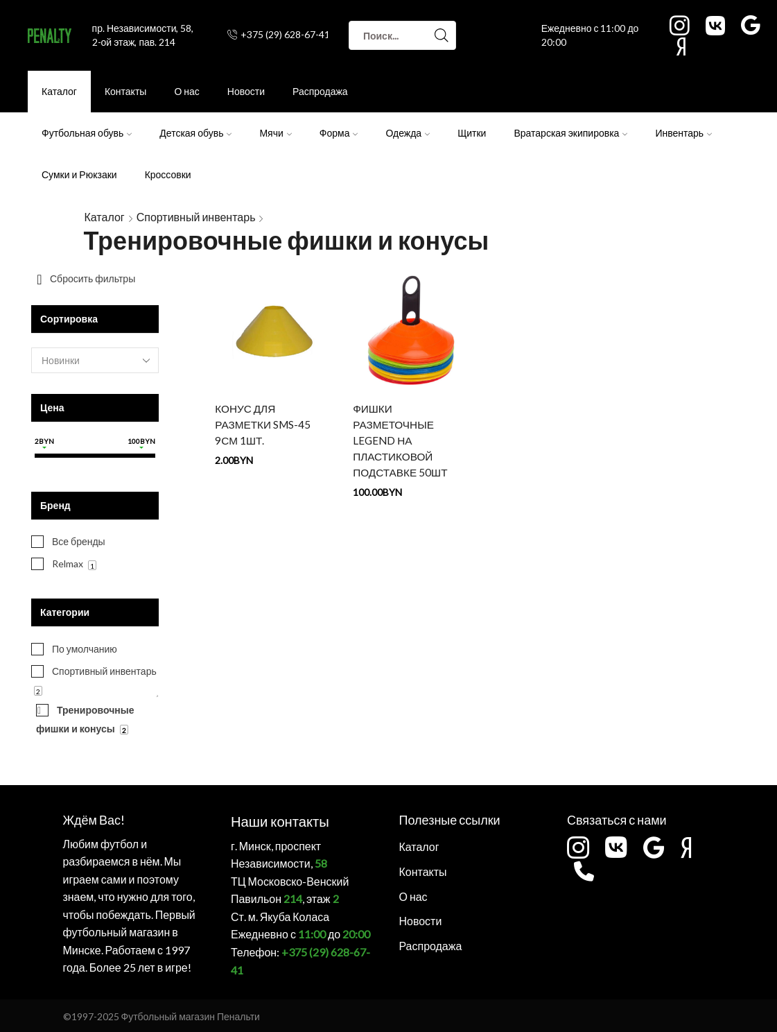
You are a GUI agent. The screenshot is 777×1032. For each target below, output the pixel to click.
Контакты (125, 91)
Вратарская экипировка (570, 133)
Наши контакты (274, 819)
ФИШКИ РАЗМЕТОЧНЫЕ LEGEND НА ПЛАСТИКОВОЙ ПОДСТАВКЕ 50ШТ (402, 442)
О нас (186, 91)
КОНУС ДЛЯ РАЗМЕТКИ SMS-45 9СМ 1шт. (264, 425)
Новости (246, 91)
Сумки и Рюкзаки (79, 174)
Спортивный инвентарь (196, 216)
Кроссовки (168, 174)
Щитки (471, 133)
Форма (339, 133)
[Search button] (441, 35)
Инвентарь (683, 133)
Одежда (407, 133)
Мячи (275, 133)
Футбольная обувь (87, 133)
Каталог (59, 91)
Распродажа (320, 91)
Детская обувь (195, 133)
